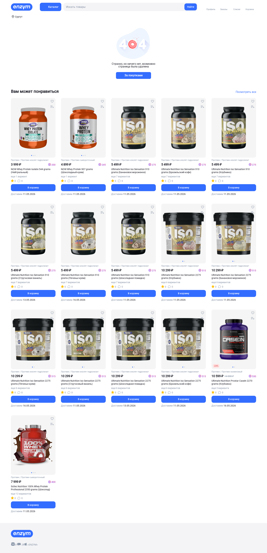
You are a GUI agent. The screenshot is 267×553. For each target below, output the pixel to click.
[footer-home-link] (22, 533)
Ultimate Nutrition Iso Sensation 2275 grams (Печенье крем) (30, 382)
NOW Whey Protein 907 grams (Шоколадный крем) (77, 171)
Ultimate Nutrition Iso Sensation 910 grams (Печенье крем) (80, 276)
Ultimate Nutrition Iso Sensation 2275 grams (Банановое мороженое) (231, 276)
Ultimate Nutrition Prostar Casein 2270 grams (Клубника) (231, 382)
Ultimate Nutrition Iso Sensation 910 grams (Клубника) (230, 171)
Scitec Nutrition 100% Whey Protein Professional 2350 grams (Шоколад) (30, 488)
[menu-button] (50, 7)
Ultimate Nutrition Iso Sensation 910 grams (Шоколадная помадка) (130, 276)
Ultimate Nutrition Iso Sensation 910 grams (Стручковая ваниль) (30, 276)
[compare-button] (52, 107)
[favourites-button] (52, 101)
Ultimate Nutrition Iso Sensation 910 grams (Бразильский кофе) (180, 171)
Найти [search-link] (190, 6)
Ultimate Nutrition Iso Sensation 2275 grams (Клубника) (181, 276)
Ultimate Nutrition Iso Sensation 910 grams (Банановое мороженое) (130, 171)
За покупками (133, 75)
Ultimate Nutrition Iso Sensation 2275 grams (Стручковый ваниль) (80, 382)
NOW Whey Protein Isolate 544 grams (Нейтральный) (30, 171)
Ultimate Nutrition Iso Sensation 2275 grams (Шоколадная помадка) (131, 382)
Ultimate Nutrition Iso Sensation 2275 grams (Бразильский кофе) (181, 382)
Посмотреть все (246, 92)
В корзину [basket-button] (33, 187)
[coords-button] (16, 16)
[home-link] (22, 7)
